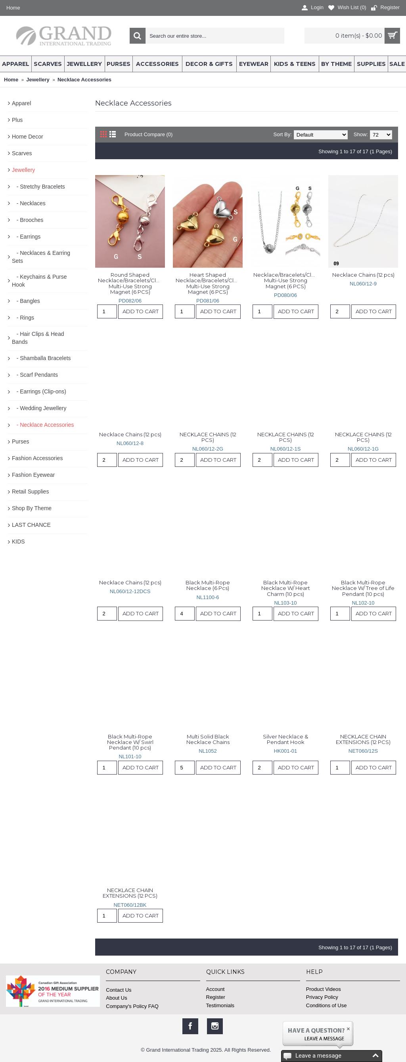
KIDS (18, 541)
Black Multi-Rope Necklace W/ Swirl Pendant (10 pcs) (131, 742)
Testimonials (220, 1005)
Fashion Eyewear (33, 475)
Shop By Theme (32, 508)
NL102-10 (363, 603)
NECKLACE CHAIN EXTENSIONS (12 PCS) (363, 739)
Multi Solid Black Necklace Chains (208, 739)
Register (215, 997)
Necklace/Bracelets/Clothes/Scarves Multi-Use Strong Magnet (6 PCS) (286, 280)
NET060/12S (363, 751)
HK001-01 (285, 751)
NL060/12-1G (363, 449)
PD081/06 (207, 301)
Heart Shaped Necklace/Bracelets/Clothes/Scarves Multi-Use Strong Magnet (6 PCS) (209, 283)
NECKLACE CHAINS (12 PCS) (208, 437)
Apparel (21, 103)
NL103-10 (285, 603)
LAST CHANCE (31, 525)
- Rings (23, 317)
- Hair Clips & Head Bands (38, 338)
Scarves (22, 153)
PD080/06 (285, 295)
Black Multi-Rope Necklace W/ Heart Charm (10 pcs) (286, 588)
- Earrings (26, 236)
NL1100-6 (207, 597)
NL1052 (208, 751)
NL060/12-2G (207, 449)
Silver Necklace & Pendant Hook (286, 739)
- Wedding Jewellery (39, 408)
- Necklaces (29, 203)
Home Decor (27, 136)
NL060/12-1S (285, 449)
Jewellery (23, 170)
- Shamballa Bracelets (41, 358)
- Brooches (27, 220)
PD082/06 (130, 301)
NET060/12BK (129, 905)
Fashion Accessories (37, 458)
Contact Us (118, 990)
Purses (20, 441)
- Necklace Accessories (43, 425)
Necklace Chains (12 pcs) (363, 275)
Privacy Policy (322, 997)
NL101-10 (130, 756)
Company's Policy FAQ (132, 1006)
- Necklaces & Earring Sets (41, 257)
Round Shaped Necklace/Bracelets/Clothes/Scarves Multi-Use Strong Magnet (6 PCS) (131, 283)
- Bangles (26, 301)
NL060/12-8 (130, 443)
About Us (116, 998)
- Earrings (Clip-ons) (39, 391)
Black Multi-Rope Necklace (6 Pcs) (208, 585)
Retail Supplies (30, 491)
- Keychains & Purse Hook (39, 281)
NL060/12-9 (363, 284)
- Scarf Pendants (35, 375)
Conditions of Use (326, 1005)
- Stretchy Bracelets (38, 186)
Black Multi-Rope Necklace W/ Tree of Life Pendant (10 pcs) (364, 588)
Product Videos (323, 989)
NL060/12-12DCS (130, 591)
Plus (17, 120)
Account (215, 989)
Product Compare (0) (148, 134)
